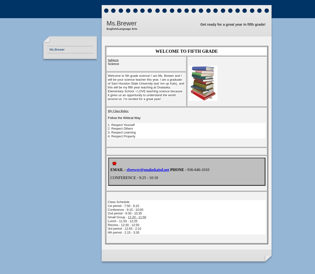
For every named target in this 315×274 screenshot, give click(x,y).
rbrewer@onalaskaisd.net (148, 170)
